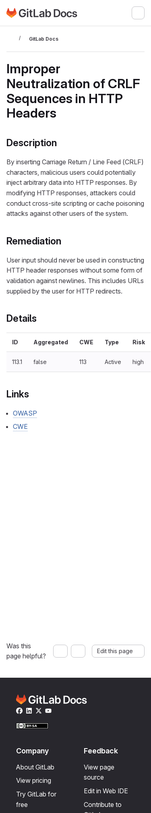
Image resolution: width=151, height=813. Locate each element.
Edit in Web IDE (106, 791)
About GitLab (35, 767)
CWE (20, 426)
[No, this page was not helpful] (78, 651)
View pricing (33, 780)
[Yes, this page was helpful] (60, 651)
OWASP (25, 413)
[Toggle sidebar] (11, 38)
